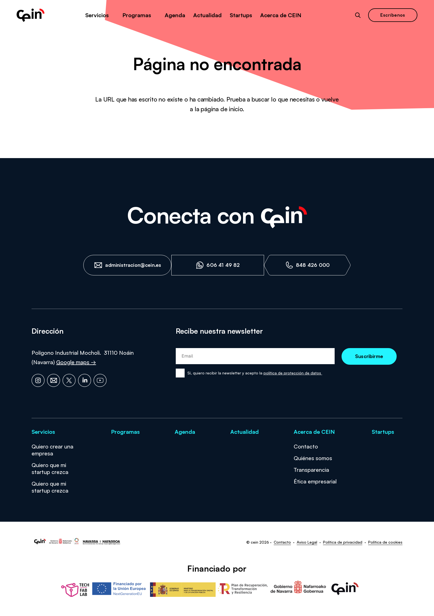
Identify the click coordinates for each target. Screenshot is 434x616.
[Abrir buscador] (358, 15)
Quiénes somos (313, 458)
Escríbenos (392, 15)
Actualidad (207, 15)
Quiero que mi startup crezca (50, 468)
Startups (241, 15)
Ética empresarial (315, 481)
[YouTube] (100, 380)
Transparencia (311, 469)
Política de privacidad (342, 542)
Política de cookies (385, 542)
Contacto (306, 446)
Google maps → (76, 362)
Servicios (97, 15)
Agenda (175, 15)
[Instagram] (38, 380)
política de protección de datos (293, 373)
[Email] (53, 380)
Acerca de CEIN (280, 15)
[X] (69, 380)
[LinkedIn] (84, 380)
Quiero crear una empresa (52, 450)
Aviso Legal (307, 542)
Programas (136, 15)
